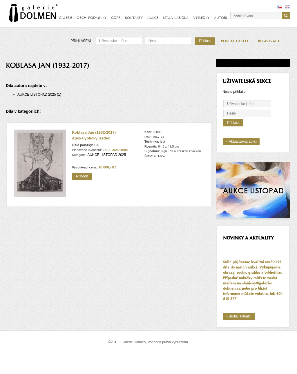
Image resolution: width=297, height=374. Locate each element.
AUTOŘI (220, 18)
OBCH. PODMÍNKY (91, 18)
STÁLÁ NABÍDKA (176, 18)
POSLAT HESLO (234, 41)
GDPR (115, 18)
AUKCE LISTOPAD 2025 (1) (39, 94)
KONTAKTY (134, 18)
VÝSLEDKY (201, 18)
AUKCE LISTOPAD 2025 (106, 155)
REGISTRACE (269, 41)
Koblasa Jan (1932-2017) (94, 132)
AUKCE (152, 18)
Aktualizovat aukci (243, 141)
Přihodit (82, 176)
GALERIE (65, 18)
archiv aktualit (239, 316)
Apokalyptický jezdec (91, 138)
